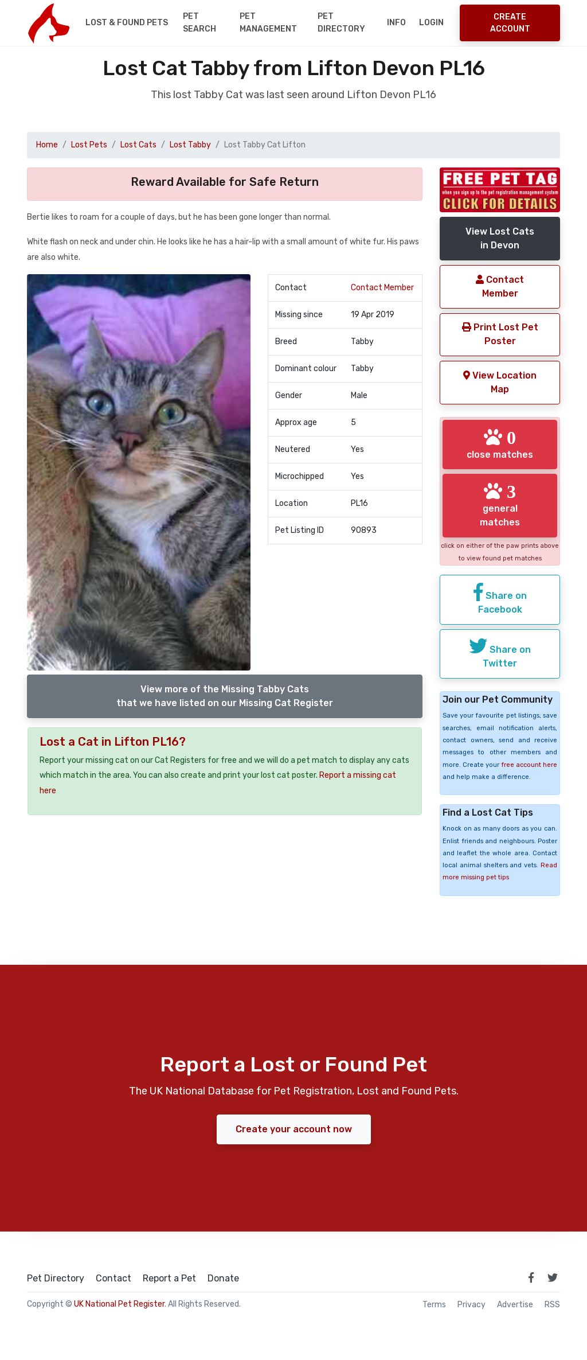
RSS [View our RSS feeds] (552, 1304)
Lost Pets (89, 145)
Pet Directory (341, 22)
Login (431, 23)
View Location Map (500, 382)
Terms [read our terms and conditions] (434, 1304)
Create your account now (294, 1129)
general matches (500, 505)
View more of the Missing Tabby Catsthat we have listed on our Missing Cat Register (224, 696)
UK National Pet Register (119, 1304)
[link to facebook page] (530, 1277)
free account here (529, 765)
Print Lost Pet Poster (500, 334)
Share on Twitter (500, 653)
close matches (500, 444)
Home (47, 145)
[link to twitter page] (552, 1277)
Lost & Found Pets (126, 23)
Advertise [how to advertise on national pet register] (515, 1304)
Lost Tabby (190, 145)
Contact (113, 1278)
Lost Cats (138, 145)
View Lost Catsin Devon (499, 238)
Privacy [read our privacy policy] (471, 1304)
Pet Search (199, 22)
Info (396, 23)
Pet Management (268, 22)
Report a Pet (169, 1278)
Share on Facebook (500, 599)
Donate (223, 1278)
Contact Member (382, 288)
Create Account (510, 23)
